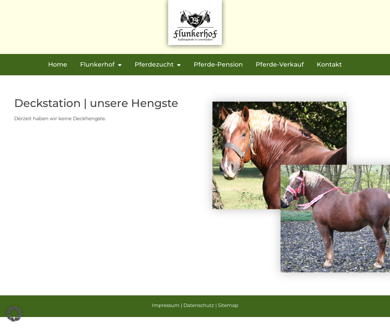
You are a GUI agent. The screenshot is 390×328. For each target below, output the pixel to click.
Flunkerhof (101, 64)
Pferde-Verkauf (280, 64)
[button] (14, 314)
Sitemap (228, 305)
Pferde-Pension (218, 64)
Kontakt (329, 64)
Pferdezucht (158, 64)
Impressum (166, 305)
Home (57, 64)
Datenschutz (198, 305)
